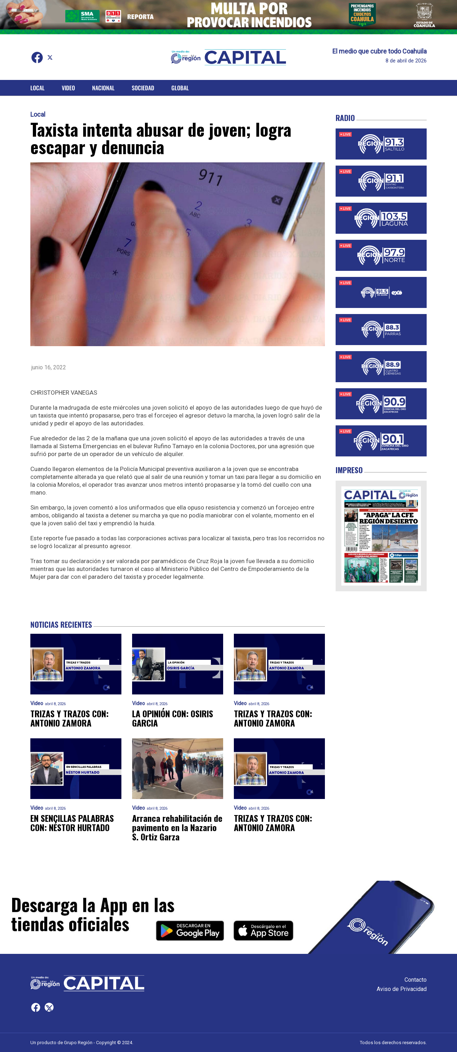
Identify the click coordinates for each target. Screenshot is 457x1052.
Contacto (416, 979)
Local (37, 88)
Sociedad (143, 88)
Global (180, 88)
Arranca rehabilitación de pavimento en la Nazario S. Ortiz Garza (177, 827)
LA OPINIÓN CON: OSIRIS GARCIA (173, 718)
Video (68, 88)
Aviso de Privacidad (402, 989)
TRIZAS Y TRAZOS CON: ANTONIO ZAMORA (69, 718)
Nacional (103, 88)
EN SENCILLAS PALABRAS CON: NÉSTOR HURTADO (72, 823)
